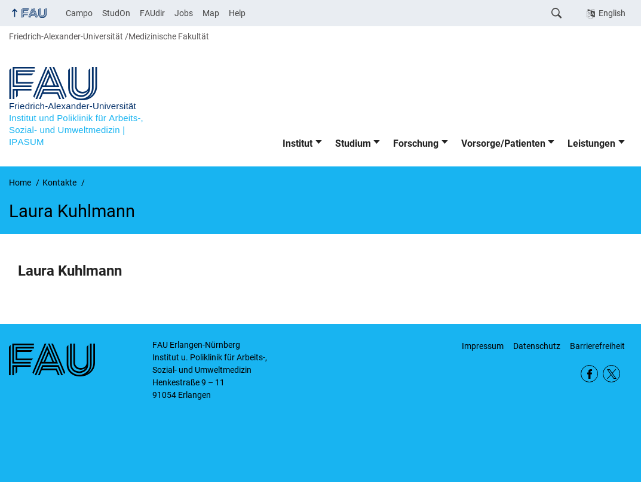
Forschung (415, 143)
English (612, 13)
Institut (297, 143)
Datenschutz (536, 346)
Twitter (611, 373)
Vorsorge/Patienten (503, 143)
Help (237, 13)
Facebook (589, 373)
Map (211, 13)
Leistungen (591, 143)
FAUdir (152, 13)
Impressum (483, 346)
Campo (79, 13)
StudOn (116, 13)
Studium (353, 143)
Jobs (183, 13)
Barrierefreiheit (597, 346)
